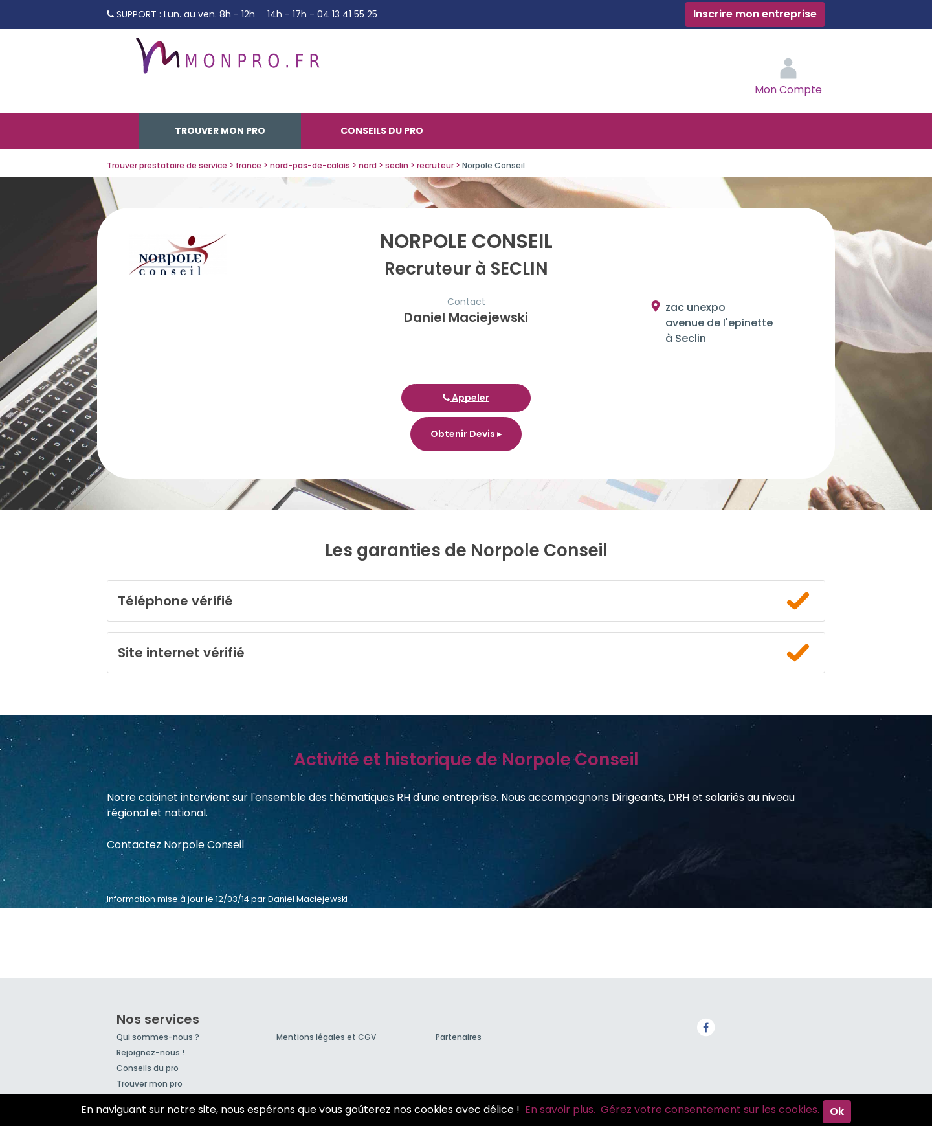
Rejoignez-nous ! (150, 1052)
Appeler (466, 397)
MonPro (227, 61)
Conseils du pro (381, 130)
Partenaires (459, 1036)
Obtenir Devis (466, 433)
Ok (837, 1111)
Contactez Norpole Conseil (175, 844)
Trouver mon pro (220, 130)
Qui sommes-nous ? (157, 1036)
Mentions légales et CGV (326, 1036)
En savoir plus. (560, 1109)
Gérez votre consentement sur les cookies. (710, 1109)
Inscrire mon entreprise (755, 13)
